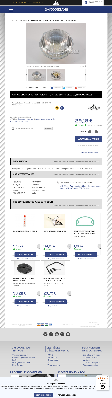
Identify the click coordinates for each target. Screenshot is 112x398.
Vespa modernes (54, 365)
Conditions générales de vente (23, 357)
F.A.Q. (14, 360)
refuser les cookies (67, 395)
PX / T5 (50, 355)
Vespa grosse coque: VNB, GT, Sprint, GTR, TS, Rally (80, 187)
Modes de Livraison (90, 357)
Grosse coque (53, 360)
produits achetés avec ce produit (87, 161)
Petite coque (52, 357)
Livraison (86, 360)
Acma (50, 363)
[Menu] (107, 377)
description (57, 161)
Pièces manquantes (90, 365)
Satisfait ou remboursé (91, 355)
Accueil (15, 20)
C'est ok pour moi (43, 395)
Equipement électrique (25, 119)
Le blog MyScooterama (21, 363)
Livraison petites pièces (91, 363)
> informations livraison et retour (88, 145)
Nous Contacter (18, 365)
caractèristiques (68, 161)
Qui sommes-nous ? (19, 355)
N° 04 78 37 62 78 (88, 324)
